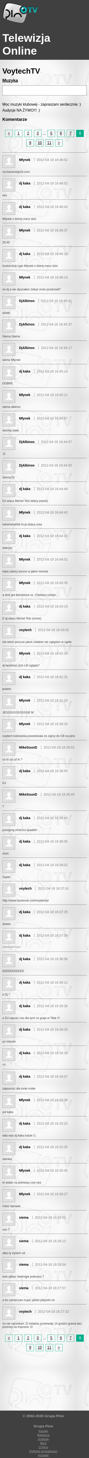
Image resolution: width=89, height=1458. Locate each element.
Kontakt (43, 1455)
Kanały (43, 1431)
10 (40, 143)
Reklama (43, 1435)
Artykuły (43, 1439)
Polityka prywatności (43, 1451)
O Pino (43, 1447)
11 (49, 143)
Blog (43, 1443)
